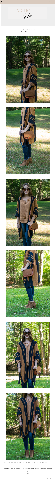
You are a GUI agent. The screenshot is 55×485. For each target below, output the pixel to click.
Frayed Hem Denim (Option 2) (43, 462)
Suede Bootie (6, 462)
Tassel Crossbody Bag (16, 462)
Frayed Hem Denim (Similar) (28, 462)
